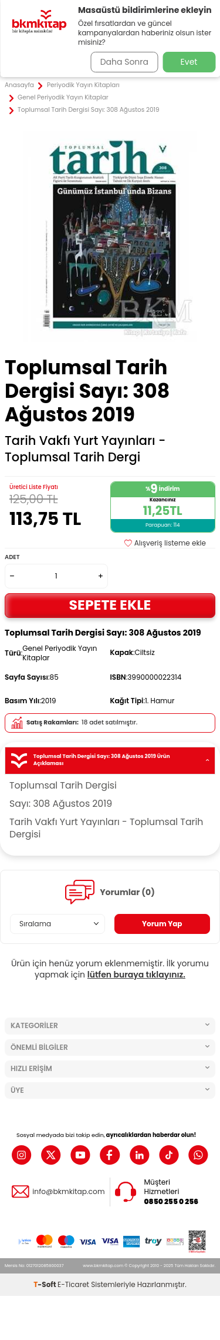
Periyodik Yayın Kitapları (83, 85)
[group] (110, 236)
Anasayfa (19, 85)
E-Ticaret (73, 1284)
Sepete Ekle (110, 604)
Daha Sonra (124, 62)
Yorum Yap (162, 924)
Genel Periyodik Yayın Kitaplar (63, 98)
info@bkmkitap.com (68, 1191)
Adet (12, 557)
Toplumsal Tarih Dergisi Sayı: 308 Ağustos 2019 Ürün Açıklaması (110, 760)
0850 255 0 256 (171, 1201)
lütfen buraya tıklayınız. (136, 974)
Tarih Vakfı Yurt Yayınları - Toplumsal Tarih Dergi (85, 449)
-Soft (45, 1284)
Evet (189, 62)
